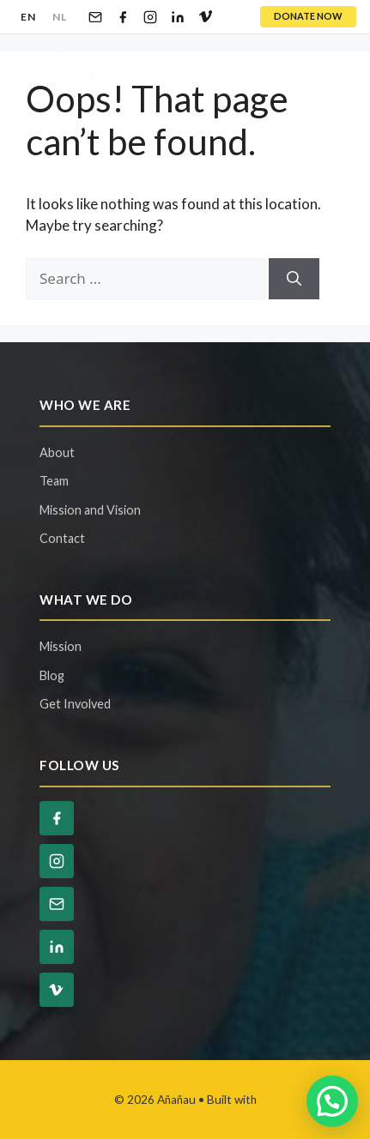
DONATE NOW (308, 15)
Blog (51, 675)
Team (54, 480)
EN (28, 16)
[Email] (95, 17)
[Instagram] (150, 17)
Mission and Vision (90, 510)
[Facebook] (123, 17)
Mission (60, 646)
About (57, 452)
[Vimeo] (205, 17)
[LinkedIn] (178, 17)
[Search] (294, 278)
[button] (332, 1101)
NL (59, 16)
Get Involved (75, 703)
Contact (62, 538)
